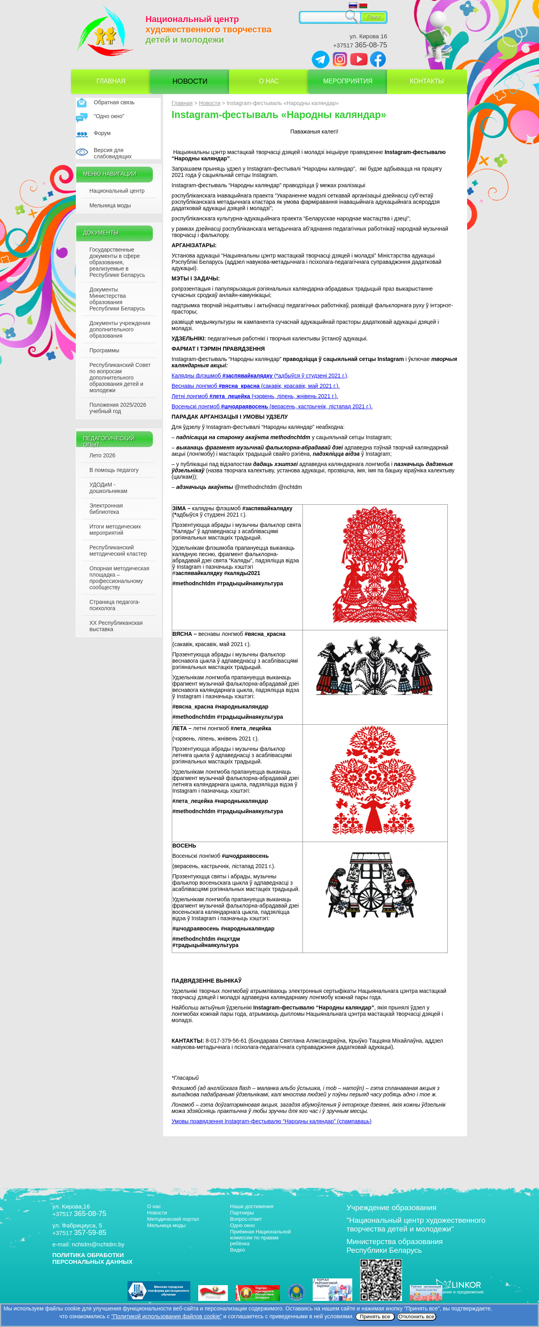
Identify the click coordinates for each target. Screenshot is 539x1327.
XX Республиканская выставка (116, 626)
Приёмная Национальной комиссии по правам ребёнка (260, 1237)
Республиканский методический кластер (118, 550)
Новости (190, 81)
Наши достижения (252, 1206)
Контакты (427, 81)
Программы (105, 350)
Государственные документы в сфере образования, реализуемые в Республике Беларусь (117, 262)
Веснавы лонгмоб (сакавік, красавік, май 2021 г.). (256, 386)
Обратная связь (114, 102)
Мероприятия (348, 81)
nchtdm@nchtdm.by (98, 1244)
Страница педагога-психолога (115, 605)
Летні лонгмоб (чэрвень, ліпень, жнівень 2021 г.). (255, 396)
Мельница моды (110, 205)
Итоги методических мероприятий (115, 529)
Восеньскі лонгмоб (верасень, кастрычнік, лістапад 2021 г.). (272, 406)
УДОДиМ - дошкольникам (109, 487)
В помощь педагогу (114, 470)
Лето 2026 (103, 455)
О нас (269, 81)
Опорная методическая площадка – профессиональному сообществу (120, 577)
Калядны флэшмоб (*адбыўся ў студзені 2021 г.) (259, 375)
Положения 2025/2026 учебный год (118, 408)
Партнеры (242, 1213)
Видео (237, 1250)
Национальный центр (117, 191)
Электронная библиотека (106, 508)
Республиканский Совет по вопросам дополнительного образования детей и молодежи (120, 377)
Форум (102, 133)
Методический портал (173, 1219)
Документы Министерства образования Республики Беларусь (117, 299)
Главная (110, 81)
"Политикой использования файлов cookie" (166, 1316)
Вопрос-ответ (246, 1219)
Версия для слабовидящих (113, 153)
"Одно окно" (109, 116)
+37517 (360, 45)
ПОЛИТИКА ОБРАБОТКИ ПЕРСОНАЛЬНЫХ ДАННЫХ (93, 1258)
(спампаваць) (272, 1121)
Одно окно (242, 1225)
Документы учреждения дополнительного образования (120, 329)
